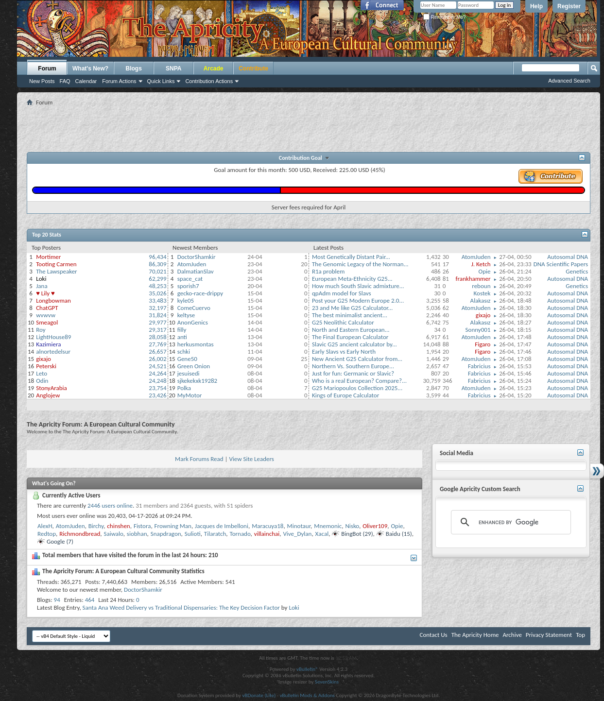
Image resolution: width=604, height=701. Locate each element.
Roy (40, 329)
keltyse (186, 315)
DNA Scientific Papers (561, 264)
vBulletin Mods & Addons (307, 695)
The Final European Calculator (350, 337)
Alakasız (480, 300)
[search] (509, 522)
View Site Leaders (251, 458)
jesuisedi (188, 373)
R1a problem (328, 271)
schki (183, 351)
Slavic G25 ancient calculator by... (354, 344)
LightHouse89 (53, 337)
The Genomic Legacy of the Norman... (360, 264)
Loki (294, 607)
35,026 (157, 293)
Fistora (142, 526)
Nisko (352, 526)
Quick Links (161, 81)
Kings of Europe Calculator (345, 395)
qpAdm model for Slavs (341, 293)
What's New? (90, 68)
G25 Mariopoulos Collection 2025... (357, 388)
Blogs (134, 68)
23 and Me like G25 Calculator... (352, 307)
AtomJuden (192, 264)
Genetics (577, 271)
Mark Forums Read (199, 458)
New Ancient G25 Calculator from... (357, 358)
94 (57, 599)
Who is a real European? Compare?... (359, 380)
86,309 (157, 264)
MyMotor (189, 395)
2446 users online (110, 505)
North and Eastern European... (351, 329)
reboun (481, 286)
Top (580, 634)
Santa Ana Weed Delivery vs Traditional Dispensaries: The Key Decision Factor (181, 607)
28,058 (157, 337)
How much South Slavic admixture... (358, 286)
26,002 (157, 358)
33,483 (157, 300)
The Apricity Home (475, 634)
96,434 (157, 256)
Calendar (86, 81)
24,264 (157, 373)
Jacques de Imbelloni (221, 526)
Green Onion (193, 366)
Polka (184, 388)
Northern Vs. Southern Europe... (353, 366)
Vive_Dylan (297, 533)
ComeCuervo (193, 307)
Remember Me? (444, 17)
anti (182, 337)
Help (536, 6)
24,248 (157, 380)
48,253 (157, 286)
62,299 (157, 278)
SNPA (173, 68)
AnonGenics (192, 322)
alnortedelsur (53, 351)
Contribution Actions (209, 81)
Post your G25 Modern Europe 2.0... (358, 300)
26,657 (157, 351)
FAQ (65, 81)
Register (569, 6)
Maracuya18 (267, 526)
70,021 (157, 271)
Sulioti (193, 533)
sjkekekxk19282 (197, 380)
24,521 (157, 366)
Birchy (96, 526)
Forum (47, 68)
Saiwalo (113, 533)
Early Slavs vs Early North (344, 351)
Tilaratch (215, 533)
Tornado (240, 533)
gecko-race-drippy (200, 293)
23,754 (157, 388)
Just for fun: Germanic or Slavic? (353, 373)
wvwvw (45, 315)
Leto (41, 373)
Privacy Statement (549, 634)
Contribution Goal (302, 157)
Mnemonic (328, 526)
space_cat (190, 278)
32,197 (157, 307)
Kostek (482, 293)
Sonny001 (478, 329)
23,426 (157, 395)
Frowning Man (173, 526)
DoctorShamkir (196, 256)
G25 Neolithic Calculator (343, 322)
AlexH (44, 526)
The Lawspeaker (56, 271)
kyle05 (185, 300)
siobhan (137, 533)
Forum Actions (119, 81)
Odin (42, 380)
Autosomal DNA (567, 256)
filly (182, 329)
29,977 (157, 322)
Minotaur (299, 526)
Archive (511, 634)
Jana (41, 286)
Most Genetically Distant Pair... (351, 256)
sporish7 (188, 286)
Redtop (46, 533)
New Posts (42, 81)
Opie (485, 271)
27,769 (157, 344)
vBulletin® (307, 669)
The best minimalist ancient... (349, 315)
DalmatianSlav (195, 271)
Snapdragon (166, 533)
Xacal (322, 533)
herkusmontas (195, 344)
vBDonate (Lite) (259, 695)
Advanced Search (569, 81)
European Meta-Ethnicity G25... (352, 278)
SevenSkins (327, 682)
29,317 (157, 329)
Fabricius (479, 366)
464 (90, 599)
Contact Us (434, 634)
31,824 (157, 315)
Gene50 (187, 358)
